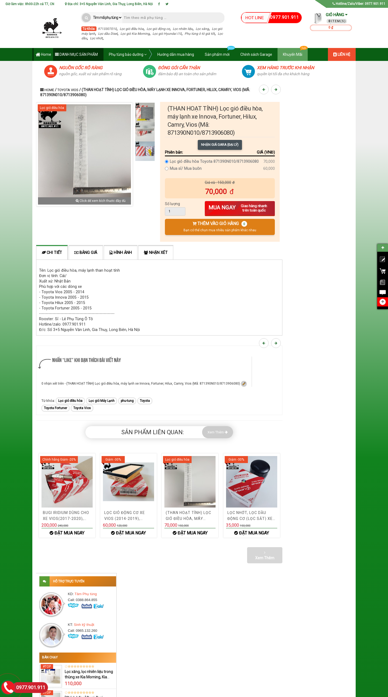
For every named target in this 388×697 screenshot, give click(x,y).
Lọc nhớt (96, 38)
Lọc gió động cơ (158, 29)
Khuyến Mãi (295, 52)
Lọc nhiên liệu (183, 29)
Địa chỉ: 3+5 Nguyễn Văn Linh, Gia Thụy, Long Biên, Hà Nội (109, 4)
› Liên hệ (121, 644)
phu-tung (127, 401)
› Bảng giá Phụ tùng (265, 636)
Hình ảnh (120, 252)
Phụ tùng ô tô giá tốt (200, 34)
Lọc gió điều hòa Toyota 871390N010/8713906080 (214, 161)
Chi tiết (52, 252)
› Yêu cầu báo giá (264, 651)
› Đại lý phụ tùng (195, 636)
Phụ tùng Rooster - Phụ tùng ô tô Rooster (141, 692)
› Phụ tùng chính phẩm (199, 651)
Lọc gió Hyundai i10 (167, 34)
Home (43, 54)
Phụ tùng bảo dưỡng (128, 54)
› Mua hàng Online (264, 659)
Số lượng (172, 204)
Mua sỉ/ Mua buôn (186, 168)
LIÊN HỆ (341, 54)
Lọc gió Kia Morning (135, 34)
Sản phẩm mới (220, 52)
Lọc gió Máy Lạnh (102, 401)
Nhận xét (156, 252)
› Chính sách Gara (196, 666)
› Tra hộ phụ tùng (263, 644)
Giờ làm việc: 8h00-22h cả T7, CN (29, 4)
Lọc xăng (202, 29)
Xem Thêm (217, 432)
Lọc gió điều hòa (132, 29)
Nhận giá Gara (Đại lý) (219, 145)
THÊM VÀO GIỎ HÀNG (219, 226)
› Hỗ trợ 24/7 (192, 659)
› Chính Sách (124, 659)
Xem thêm (320, 425)
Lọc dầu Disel (107, 34)
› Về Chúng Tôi (125, 636)
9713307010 (107, 29)
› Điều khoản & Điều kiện (132, 651)
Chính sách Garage (256, 54)
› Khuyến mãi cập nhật (199, 644)
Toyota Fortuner (55, 408)
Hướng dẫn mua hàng (175, 54)
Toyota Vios (67, 90)
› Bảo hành (123, 666)
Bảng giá (85, 252)
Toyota (145, 401)
